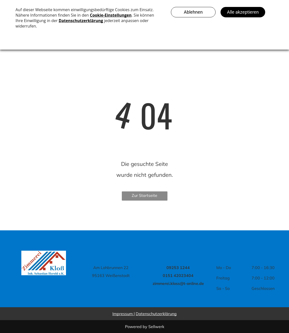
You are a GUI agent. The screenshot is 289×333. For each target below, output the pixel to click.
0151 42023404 (178, 275)
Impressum (122, 313)
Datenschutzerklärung (156, 313)
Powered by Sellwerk (144, 326)
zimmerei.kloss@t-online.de (178, 283)
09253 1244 (178, 267)
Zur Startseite (144, 195)
